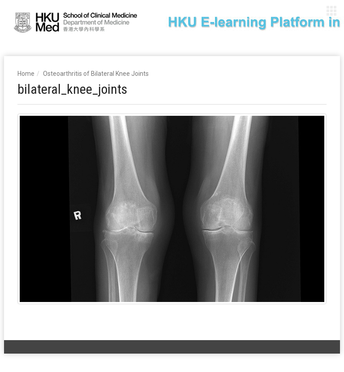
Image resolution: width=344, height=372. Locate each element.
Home (25, 73)
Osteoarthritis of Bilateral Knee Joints (96, 73)
